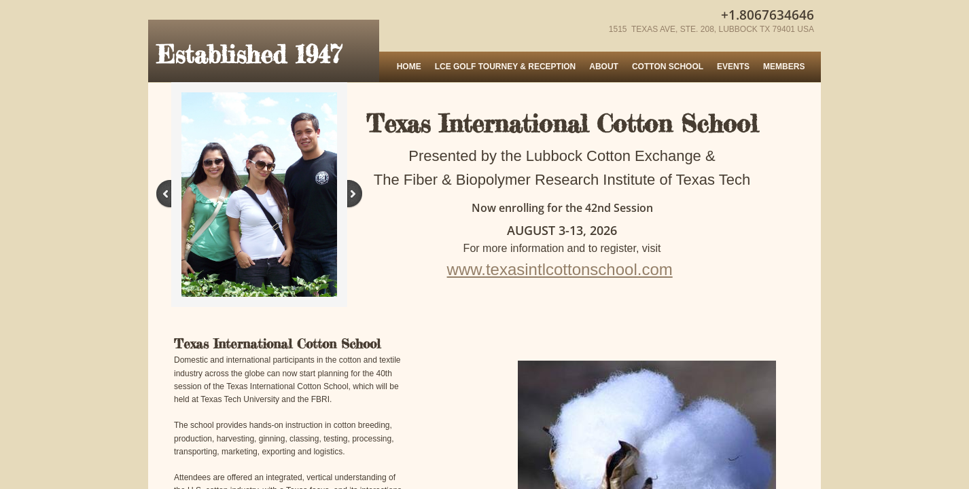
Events (733, 66)
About (603, 66)
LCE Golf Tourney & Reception (505, 66)
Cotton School (667, 66)
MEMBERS (784, 66)
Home (409, 66)
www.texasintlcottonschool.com (560, 269)
